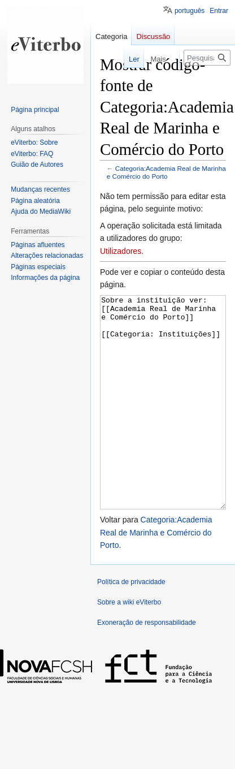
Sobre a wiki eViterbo (129, 645)
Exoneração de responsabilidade (146, 665)
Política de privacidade (131, 624)
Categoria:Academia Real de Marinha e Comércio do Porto (166, 172)
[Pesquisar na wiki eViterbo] (207, 58)
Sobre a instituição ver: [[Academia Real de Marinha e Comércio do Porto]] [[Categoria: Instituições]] (163, 423)
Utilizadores (120, 251)
